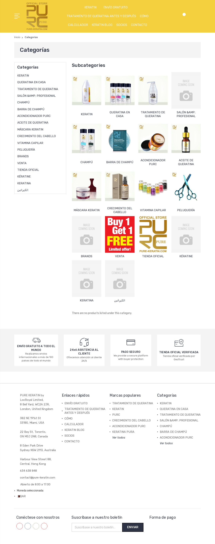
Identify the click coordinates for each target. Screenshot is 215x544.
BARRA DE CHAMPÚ (30, 109)
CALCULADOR (78, 24)
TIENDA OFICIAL (28, 169)
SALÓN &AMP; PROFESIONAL (36, 95)
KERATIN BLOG (102, 24)
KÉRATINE (24, 176)
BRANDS (23, 156)
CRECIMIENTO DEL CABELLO (36, 135)
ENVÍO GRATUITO (117, 7)
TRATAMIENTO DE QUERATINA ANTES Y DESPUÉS (101, 16)
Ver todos (118, 437)
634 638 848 (28, 470)
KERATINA (24, 183)
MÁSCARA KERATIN (30, 129)
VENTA (21, 163)
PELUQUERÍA (26, 149)
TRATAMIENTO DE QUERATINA (37, 88)
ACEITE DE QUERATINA (32, 122)
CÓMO (144, 16)
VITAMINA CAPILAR (30, 142)
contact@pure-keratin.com (37, 477)
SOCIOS (121, 24)
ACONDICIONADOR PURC (34, 115)
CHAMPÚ (23, 102)
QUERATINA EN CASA (31, 82)
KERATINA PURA (123, 431)
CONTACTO (139, 24)
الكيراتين (22, 189)
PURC (116, 414)
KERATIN (92, 7)
